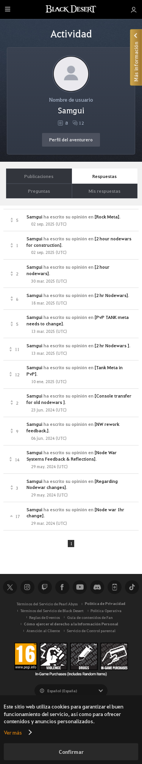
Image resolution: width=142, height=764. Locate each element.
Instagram (27, 587)
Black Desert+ (114, 587)
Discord (97, 587)
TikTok (132, 587)
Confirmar (71, 752)
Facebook (62, 587)
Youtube (79, 587)
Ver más (13, 732)
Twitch (44, 587)
